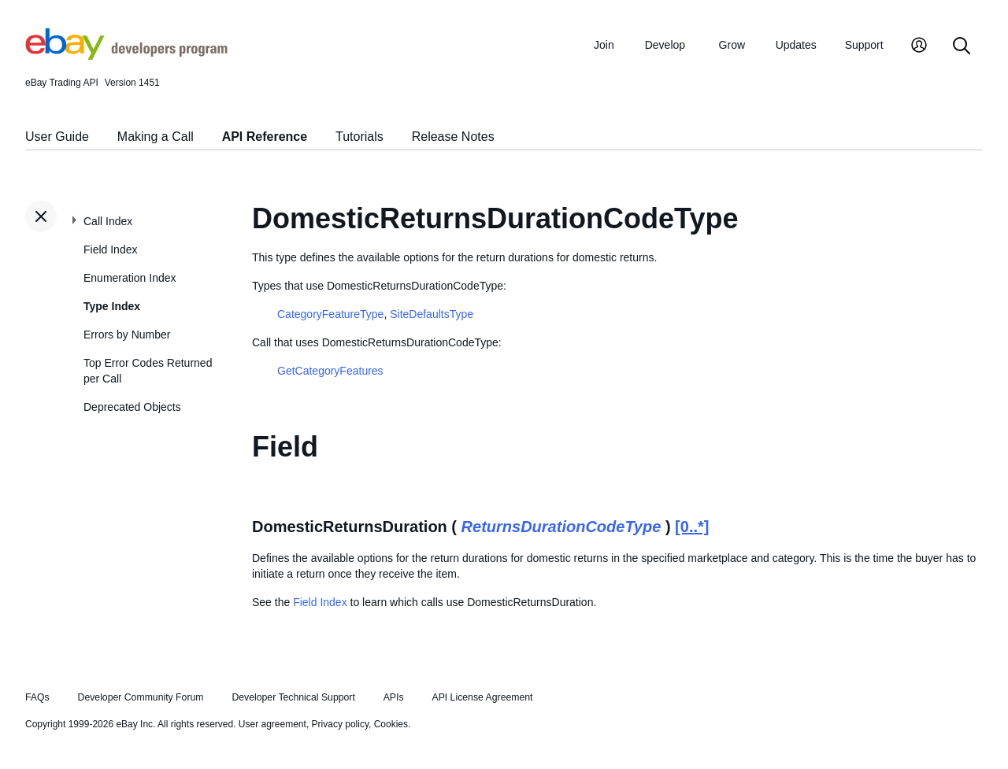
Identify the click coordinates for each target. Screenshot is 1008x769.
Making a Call (155, 136)
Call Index (107, 221)
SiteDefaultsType (431, 314)
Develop (665, 45)
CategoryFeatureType (330, 314)
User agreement (272, 724)
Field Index (110, 249)
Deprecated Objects (132, 407)
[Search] (961, 47)
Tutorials (359, 136)
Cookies (391, 724)
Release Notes (453, 136)
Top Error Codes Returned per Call (147, 371)
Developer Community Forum (141, 697)
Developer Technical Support (293, 697)
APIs (394, 697)
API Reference (265, 136)
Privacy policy (340, 724)
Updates (796, 45)
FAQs (37, 697)
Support (864, 45)
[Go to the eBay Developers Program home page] (126, 56)
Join (604, 45)
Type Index (111, 306)
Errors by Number (126, 334)
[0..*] (692, 526)
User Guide (57, 136)
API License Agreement (482, 697)
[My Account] (919, 47)
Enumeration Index (129, 278)
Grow (732, 45)
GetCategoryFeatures (330, 370)
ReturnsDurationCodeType (561, 526)
